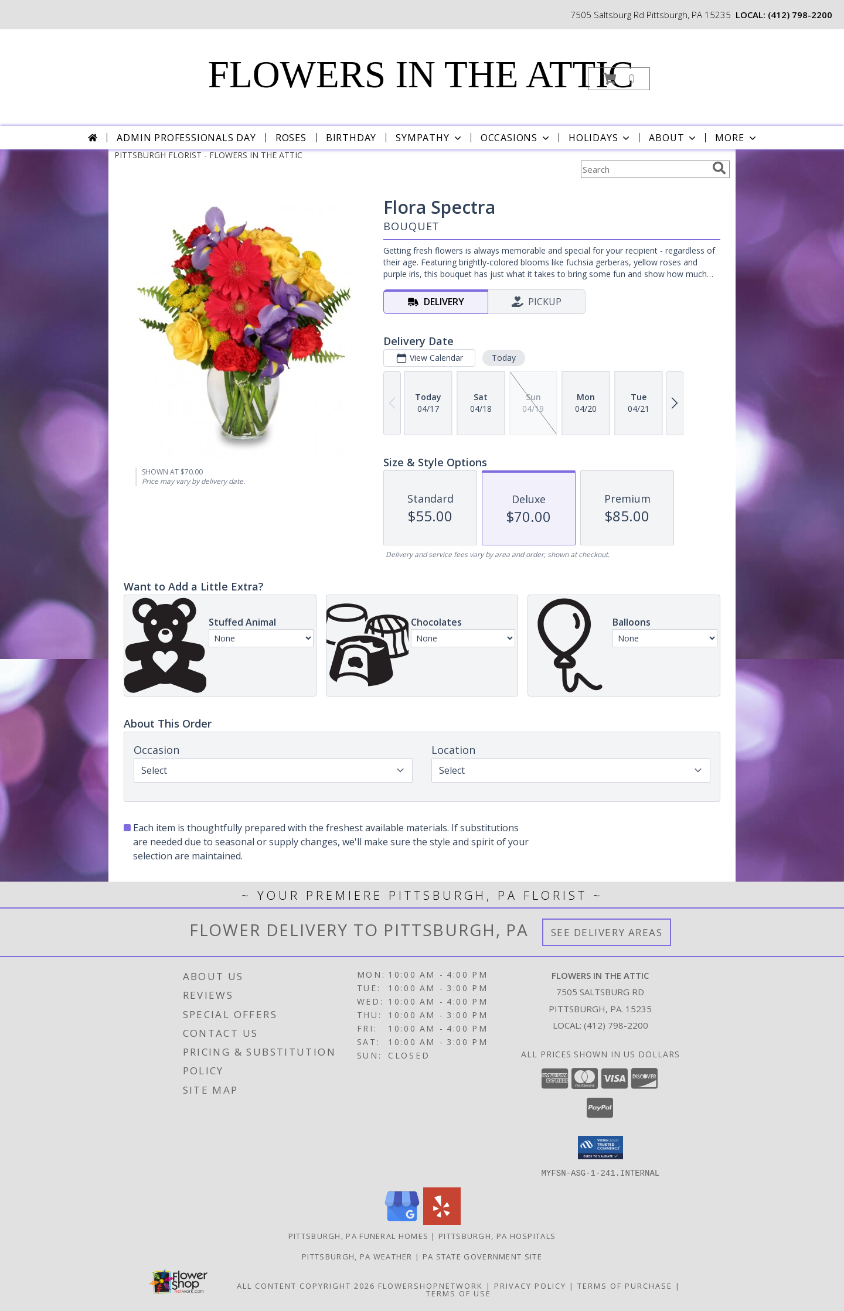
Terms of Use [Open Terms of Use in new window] (458, 1293)
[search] (719, 168)
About (673, 137)
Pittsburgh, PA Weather (357, 1256)
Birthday (351, 137)
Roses (291, 137)
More (736, 137)
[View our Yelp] (442, 1221)
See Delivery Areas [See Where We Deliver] (607, 932)
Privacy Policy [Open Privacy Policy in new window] (530, 1285)
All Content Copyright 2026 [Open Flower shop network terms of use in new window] (306, 1285)
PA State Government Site (482, 1256)
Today (504, 357)
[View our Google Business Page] (402, 1221)
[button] (619, 78)
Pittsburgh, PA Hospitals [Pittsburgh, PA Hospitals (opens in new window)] (497, 1235)
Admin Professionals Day (186, 137)
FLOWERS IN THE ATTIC (421, 74)
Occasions (516, 137)
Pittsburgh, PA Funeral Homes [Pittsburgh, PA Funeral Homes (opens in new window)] (358, 1235)
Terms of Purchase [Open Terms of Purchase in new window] (624, 1285)
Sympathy (429, 137)
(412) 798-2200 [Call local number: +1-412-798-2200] (800, 15)
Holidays (600, 137)
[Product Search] (644, 169)
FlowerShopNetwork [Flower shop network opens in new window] (430, 1285)
